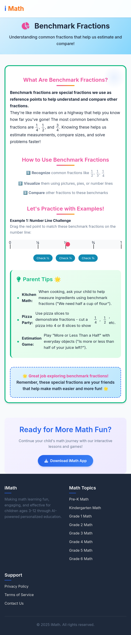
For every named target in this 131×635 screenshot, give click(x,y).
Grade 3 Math (80, 533)
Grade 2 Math (80, 524)
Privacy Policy (17, 586)
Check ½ (43, 258)
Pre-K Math (79, 499)
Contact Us (14, 603)
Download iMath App (65, 460)
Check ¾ (88, 258)
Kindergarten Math (85, 508)
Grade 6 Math (80, 558)
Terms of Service (19, 594)
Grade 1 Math (80, 516)
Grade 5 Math (80, 550)
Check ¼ (65, 258)
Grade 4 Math (81, 541)
